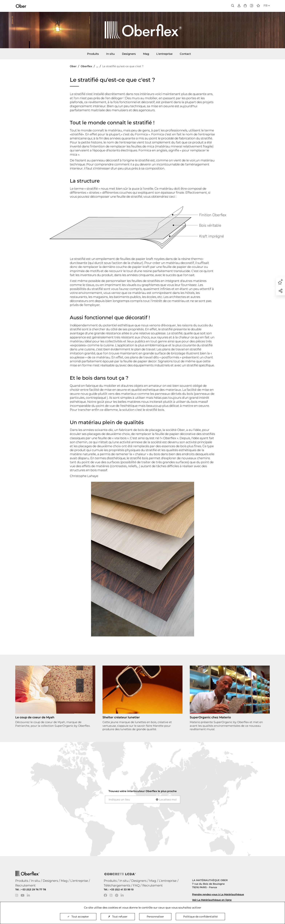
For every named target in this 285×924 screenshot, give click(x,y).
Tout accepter (78, 916)
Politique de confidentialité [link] (200, 916)
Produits (93, 54)
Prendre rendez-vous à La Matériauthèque (218, 894)
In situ (110, 54)
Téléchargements (117, 885)
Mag (146, 54)
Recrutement (25, 885)
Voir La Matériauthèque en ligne (212, 899)
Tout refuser (117, 916)
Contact (185, 54)
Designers (129, 54)
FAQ (136, 885)
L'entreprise (164, 54)
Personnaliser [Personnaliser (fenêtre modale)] (155, 916)
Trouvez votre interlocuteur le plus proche (143, 791)
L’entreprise (79, 881)
